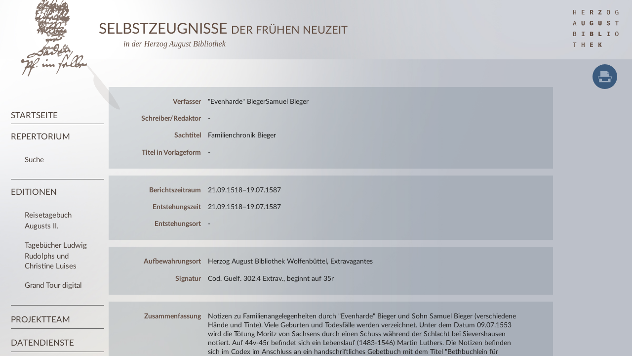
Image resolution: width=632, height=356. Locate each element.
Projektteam (40, 319)
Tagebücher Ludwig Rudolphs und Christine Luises (56, 255)
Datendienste (42, 343)
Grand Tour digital (53, 285)
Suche (34, 160)
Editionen (34, 192)
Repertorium (40, 137)
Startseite (34, 115)
